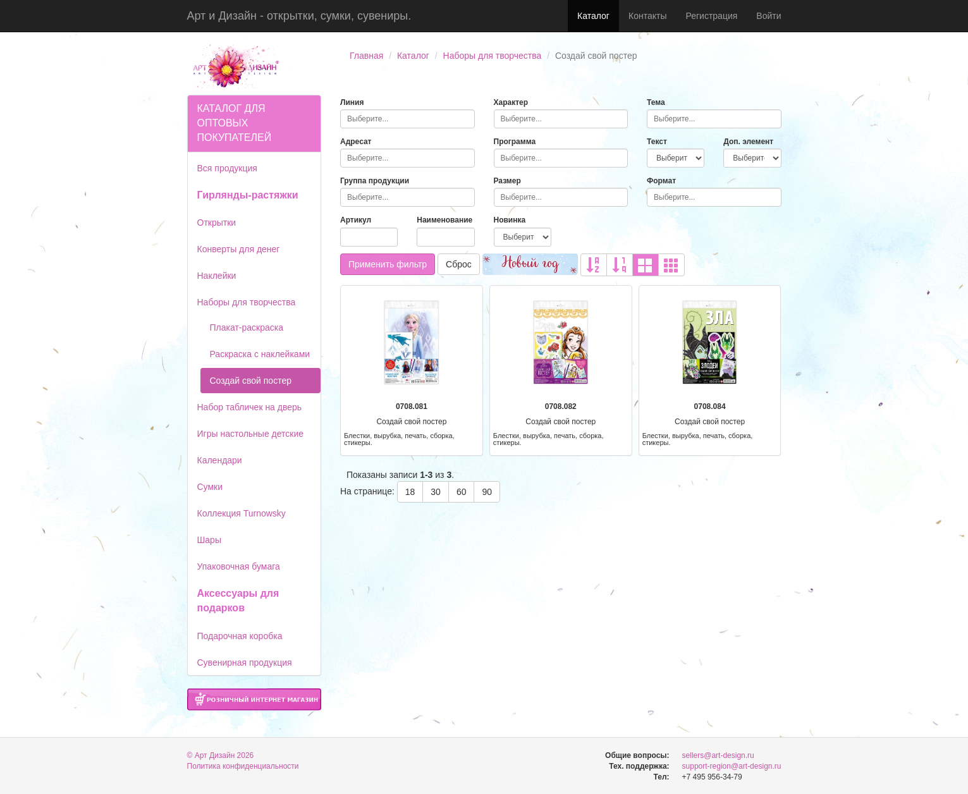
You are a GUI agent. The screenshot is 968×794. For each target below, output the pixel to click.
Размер (507, 180)
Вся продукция (227, 168)
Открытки (216, 222)
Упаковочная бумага (238, 566)
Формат (661, 180)
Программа (515, 141)
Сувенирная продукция (244, 662)
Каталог (593, 16)
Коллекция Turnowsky (241, 513)
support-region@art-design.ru (731, 766)
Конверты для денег (238, 249)
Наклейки (216, 276)
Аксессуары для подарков (238, 600)
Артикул (355, 220)
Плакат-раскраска (247, 327)
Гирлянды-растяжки (247, 195)
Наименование (444, 220)
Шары (209, 540)
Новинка (510, 220)
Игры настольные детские (250, 434)
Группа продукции (374, 180)
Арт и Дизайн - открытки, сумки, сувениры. (299, 15)
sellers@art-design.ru (718, 755)
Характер (511, 102)
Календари (219, 460)
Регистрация (711, 16)
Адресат (356, 141)
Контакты (647, 16)
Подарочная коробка (240, 636)
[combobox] (407, 118)
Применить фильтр (387, 264)
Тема (656, 102)
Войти (768, 16)
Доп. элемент (748, 141)
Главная (366, 56)
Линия (352, 102)
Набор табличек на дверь (249, 407)
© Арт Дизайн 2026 (220, 755)
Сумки (210, 487)
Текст (657, 141)
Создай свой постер (251, 381)
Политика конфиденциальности (243, 766)
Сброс (459, 264)
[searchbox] (407, 119)
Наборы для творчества (492, 56)
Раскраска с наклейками (260, 354)
